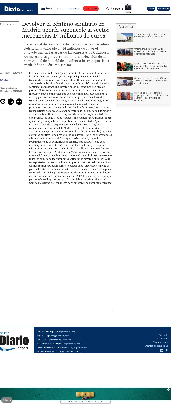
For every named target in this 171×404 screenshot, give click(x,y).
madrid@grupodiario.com (60, 340)
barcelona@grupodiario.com (64, 332)
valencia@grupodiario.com (70, 344)
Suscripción (163, 8)
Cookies (7, 400)
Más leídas (126, 26)
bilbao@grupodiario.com (59, 336)
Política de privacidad (156, 345)
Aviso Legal (162, 338)
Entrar (151, 8)
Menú (49, 8)
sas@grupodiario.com (78, 348)
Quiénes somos (160, 342)
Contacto (163, 335)
